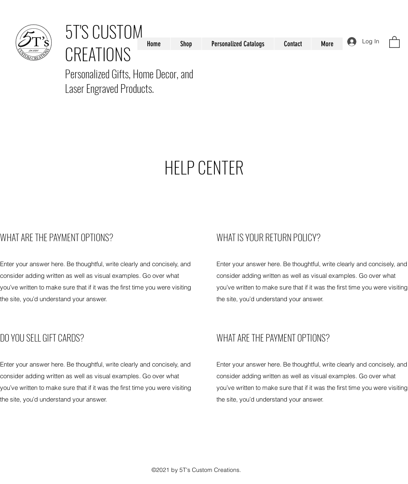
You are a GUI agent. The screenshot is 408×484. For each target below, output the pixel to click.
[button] (394, 41)
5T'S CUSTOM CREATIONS (104, 42)
